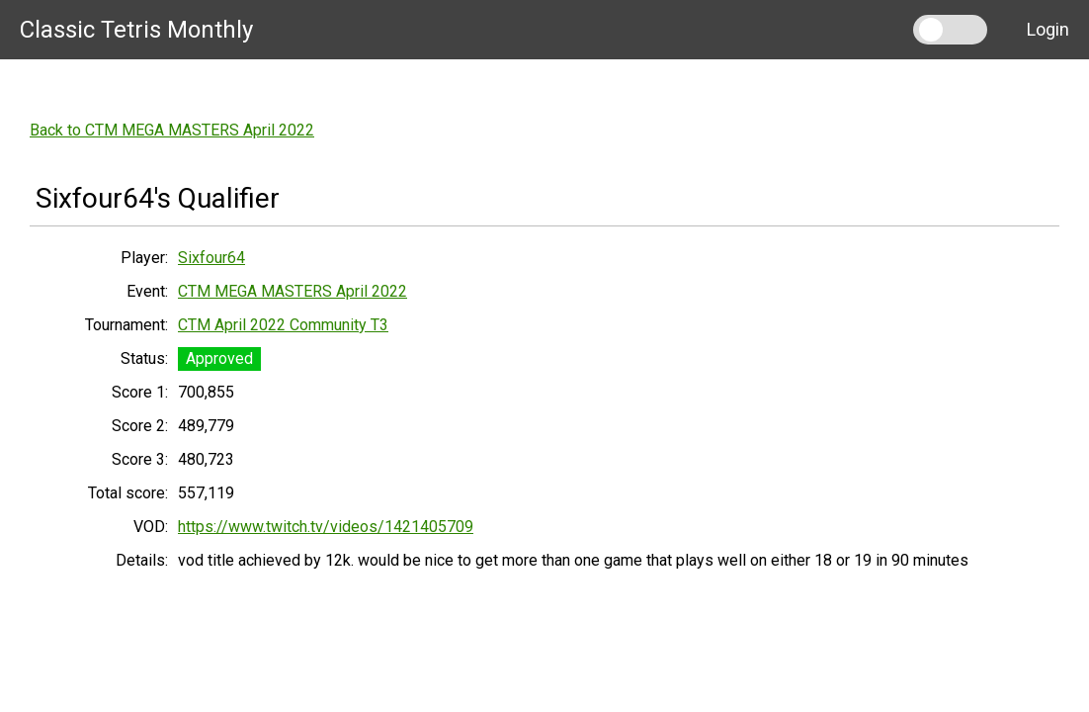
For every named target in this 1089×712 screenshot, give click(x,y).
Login (1048, 29)
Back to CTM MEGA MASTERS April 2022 (172, 130)
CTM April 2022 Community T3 (283, 324)
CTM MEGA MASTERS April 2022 (292, 291)
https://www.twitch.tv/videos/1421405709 (325, 526)
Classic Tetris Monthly (136, 30)
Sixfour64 (211, 257)
